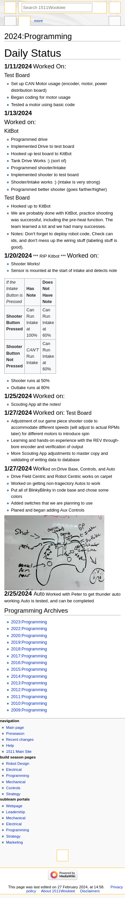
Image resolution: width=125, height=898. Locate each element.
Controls (13, 788)
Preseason (15, 733)
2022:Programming (29, 628)
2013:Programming (29, 683)
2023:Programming (29, 622)
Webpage (14, 806)
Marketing (14, 842)
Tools (114, 21)
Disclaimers (90, 891)
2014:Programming (29, 676)
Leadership (15, 812)
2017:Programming (29, 656)
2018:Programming (29, 649)
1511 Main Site (18, 752)
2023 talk (10, 21)
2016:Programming (29, 662)
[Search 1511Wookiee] (57, 7)
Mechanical (15, 782)
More (38, 21)
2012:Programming (29, 689)
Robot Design (17, 764)
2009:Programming (29, 710)
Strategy (13, 794)
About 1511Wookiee (58, 891)
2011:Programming (29, 696)
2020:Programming (29, 635)
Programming (17, 776)
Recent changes (20, 739)
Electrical (13, 770)
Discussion (24, 21)
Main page (15, 727)
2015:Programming (29, 669)
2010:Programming (29, 703)
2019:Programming (29, 642)
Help (10, 745)
